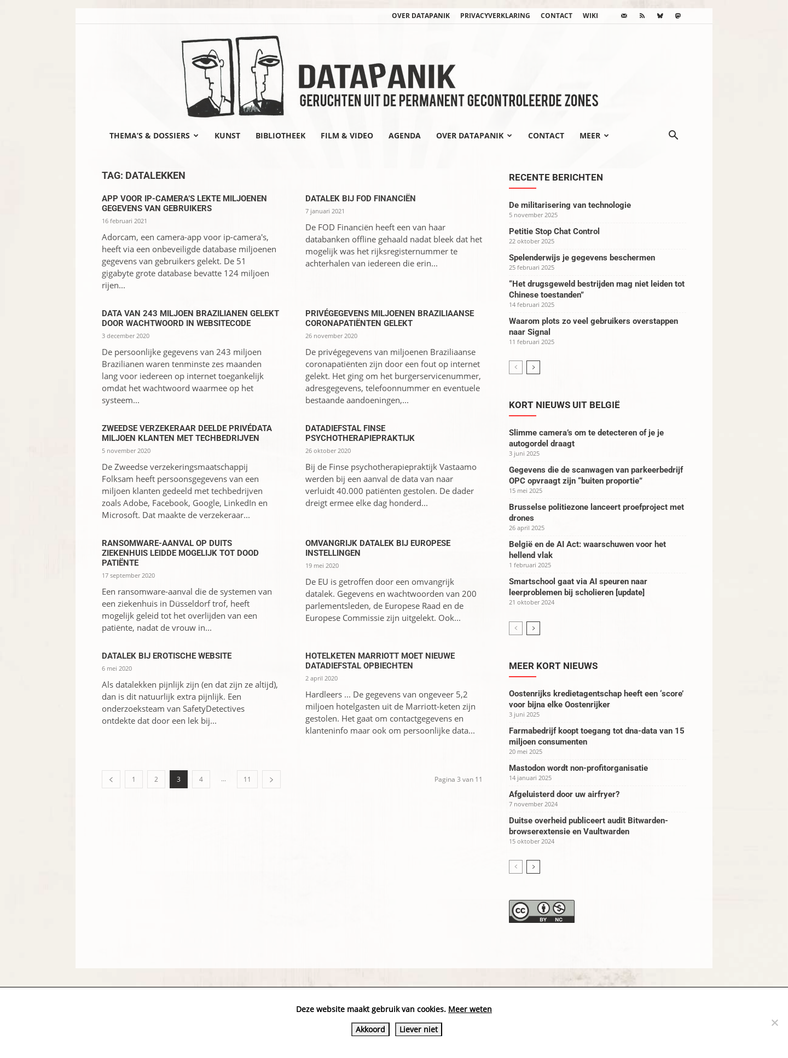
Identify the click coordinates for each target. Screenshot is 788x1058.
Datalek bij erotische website (166, 656)
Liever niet (418, 1029)
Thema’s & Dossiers (154, 135)
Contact (556, 15)
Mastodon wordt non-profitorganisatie (578, 768)
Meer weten (470, 1009)
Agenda (405, 135)
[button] (673, 136)
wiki (590, 15)
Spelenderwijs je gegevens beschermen (582, 258)
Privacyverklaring (495, 15)
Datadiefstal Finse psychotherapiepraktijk (360, 433)
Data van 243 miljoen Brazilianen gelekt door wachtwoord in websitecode (190, 318)
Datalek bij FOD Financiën (360, 199)
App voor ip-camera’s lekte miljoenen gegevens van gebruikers (184, 203)
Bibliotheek (280, 135)
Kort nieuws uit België (564, 404)
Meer (594, 135)
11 (247, 779)
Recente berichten (556, 177)
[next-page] (271, 779)
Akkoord (370, 1029)
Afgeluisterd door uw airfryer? (564, 794)
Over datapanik (421, 15)
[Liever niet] (774, 1022)
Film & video (347, 135)
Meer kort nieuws (553, 665)
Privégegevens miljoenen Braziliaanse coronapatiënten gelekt (389, 318)
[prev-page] (111, 779)
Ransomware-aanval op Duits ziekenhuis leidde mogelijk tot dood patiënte (180, 553)
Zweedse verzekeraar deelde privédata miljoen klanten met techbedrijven (187, 433)
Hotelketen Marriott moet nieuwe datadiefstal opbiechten (380, 661)
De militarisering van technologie (570, 205)
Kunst (227, 135)
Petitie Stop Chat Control (554, 231)
